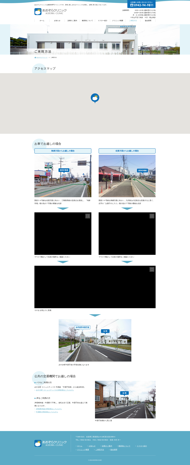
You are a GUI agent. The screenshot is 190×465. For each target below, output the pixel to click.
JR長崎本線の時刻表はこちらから (49, 409)
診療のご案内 (72, 20)
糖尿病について (87, 20)
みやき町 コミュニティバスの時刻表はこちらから (55, 390)
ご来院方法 (133, 20)
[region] (62, 233)
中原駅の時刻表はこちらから (47, 412)
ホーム (42, 20)
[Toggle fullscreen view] (87, 216)
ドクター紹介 (102, 20)
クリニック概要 (117, 20)
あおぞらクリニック (42, 57)
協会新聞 (148, 20)
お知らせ (57, 20)
